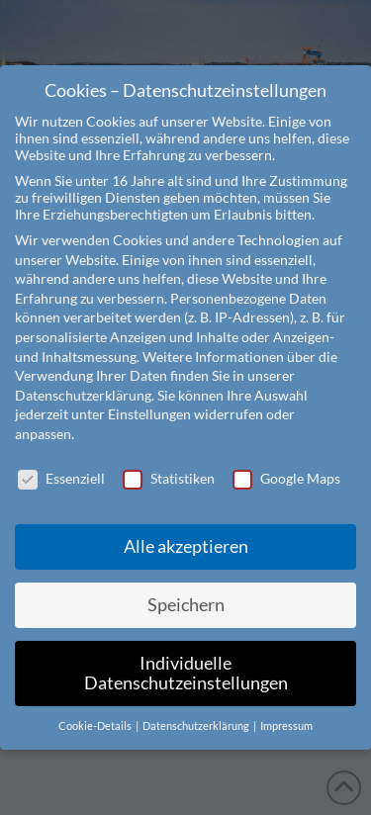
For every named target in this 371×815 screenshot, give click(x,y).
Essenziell (61, 454)
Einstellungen (149, 391)
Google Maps (286, 454)
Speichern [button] (186, 582)
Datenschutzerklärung (83, 371)
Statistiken (169, 454)
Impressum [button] (286, 702)
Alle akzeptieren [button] (186, 523)
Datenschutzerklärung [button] (196, 702)
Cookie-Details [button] (96, 702)
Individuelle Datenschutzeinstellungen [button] (186, 650)
